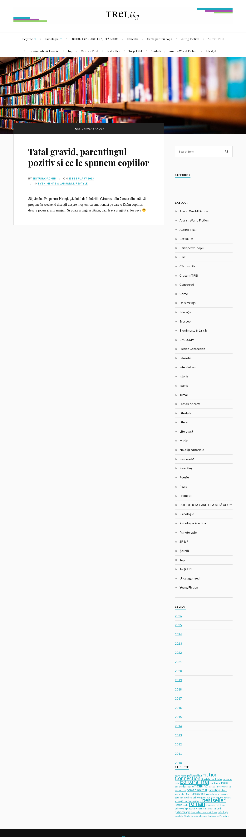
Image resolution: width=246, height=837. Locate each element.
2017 (178, 698)
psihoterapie (182, 812)
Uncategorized (189, 578)
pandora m (215, 782)
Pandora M (187, 459)
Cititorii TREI (89, 51)
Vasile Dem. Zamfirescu (195, 816)
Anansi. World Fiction (194, 220)
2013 (178, 735)
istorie (178, 804)
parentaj (212, 787)
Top (70, 51)
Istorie (184, 376)
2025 (178, 625)
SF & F (184, 541)
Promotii (186, 495)
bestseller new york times (204, 812)
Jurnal (184, 395)
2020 (178, 671)
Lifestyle (211, 51)
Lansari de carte (190, 404)
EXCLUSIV (187, 339)
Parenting (186, 468)
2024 (178, 634)
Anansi (225, 794)
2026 (178, 616)
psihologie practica (185, 808)
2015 (178, 716)
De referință (187, 303)
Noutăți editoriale (192, 449)
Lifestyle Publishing (211, 779)
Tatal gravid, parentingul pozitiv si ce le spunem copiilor (88, 157)
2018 (178, 689)
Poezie (184, 477)
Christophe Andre (212, 794)
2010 (178, 763)
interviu (221, 786)
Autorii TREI (216, 39)
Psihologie (52, 39)
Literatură (186, 431)
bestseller (214, 800)
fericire (227, 798)
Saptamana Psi (215, 815)
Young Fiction (189, 39)
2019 (178, 680)
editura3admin (44, 178)
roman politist (197, 790)
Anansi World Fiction (183, 51)
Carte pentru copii (159, 39)
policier (179, 786)
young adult (180, 794)
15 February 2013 (81, 178)
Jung (188, 793)
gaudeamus (180, 798)
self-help (219, 805)
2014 (178, 726)
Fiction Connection (192, 348)
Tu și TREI (135, 51)
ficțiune (201, 785)
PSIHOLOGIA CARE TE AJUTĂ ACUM (94, 39)
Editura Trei (194, 781)
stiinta (223, 790)
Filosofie (185, 358)
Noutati (155, 51)
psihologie (198, 797)
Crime (184, 294)
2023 (178, 643)
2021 (178, 662)
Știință (184, 550)
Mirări (184, 440)
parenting (214, 790)
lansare (188, 786)
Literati (184, 422)
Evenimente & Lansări (44, 51)
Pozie (183, 486)
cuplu (185, 804)
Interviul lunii (188, 367)
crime (189, 797)
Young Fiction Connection (187, 801)
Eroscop (185, 321)
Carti (183, 257)
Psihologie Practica (193, 523)
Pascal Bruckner (202, 809)
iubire (226, 816)
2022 (178, 652)
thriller (224, 782)
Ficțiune (27, 39)
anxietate (210, 805)
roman (197, 803)
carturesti (215, 808)
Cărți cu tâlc (188, 266)
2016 (178, 707)
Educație (133, 39)
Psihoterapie (188, 532)
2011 (178, 753)
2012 (178, 744)
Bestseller (113, 51)
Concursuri (187, 284)
